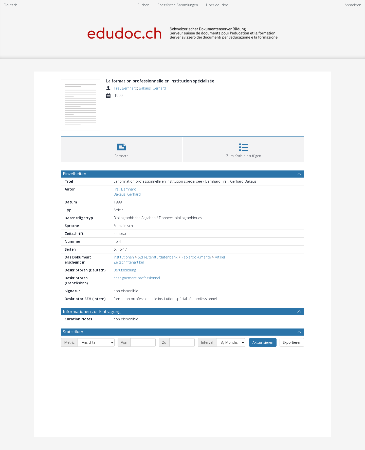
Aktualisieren (262, 342)
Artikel (220, 257)
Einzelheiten (74, 174)
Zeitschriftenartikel (129, 262)
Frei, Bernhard (125, 88)
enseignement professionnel (137, 277)
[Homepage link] (182, 32)
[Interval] (230, 342)
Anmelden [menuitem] (353, 5)
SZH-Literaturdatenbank (157, 257)
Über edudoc (217, 5)
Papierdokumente (196, 257)
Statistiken (73, 332)
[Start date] (143, 342)
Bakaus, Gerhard (152, 88)
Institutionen (124, 257)
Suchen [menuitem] (143, 5)
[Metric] (96, 342)
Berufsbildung (125, 270)
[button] (121, 149)
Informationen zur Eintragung (92, 311)
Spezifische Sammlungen (177, 5)
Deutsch (10, 5)
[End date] (182, 342)
